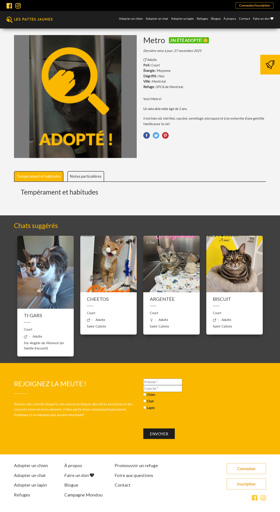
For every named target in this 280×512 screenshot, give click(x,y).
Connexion (246, 468)
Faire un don (263, 19)
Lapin (151, 407)
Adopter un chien (131, 19)
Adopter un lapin (182, 19)
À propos (230, 19)
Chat (150, 401)
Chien (151, 395)
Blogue (216, 19)
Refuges (202, 19)
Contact (244, 19)
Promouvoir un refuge (136, 465)
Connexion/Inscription (254, 5)
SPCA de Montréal (169, 87)
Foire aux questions (134, 475)
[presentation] (176, 420)
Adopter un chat (157, 19)
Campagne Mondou (83, 494)
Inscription (246, 484)
